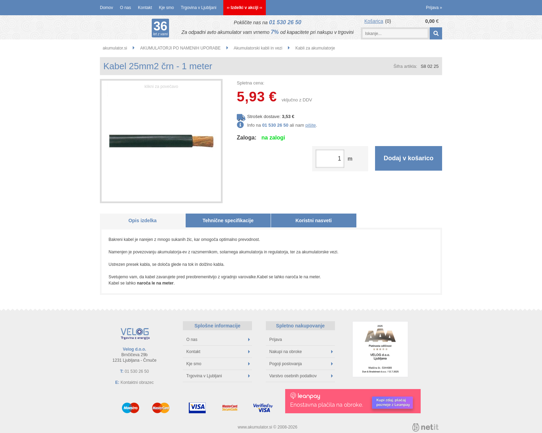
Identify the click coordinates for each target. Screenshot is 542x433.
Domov (106, 7)
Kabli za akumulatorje (315, 48)
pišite (310, 125)
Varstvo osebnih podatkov (301, 375)
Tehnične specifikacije (228, 220)
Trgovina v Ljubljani (198, 7)
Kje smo (166, 7)
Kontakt (145, 7)
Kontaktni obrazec (137, 382)
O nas (125, 7)
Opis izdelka (142, 220)
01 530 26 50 (285, 22)
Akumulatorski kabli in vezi (258, 48)
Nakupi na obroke (301, 351)
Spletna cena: (250, 82)
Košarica (373, 21)
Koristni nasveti (314, 220)
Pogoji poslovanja (301, 363)
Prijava (434, 8)
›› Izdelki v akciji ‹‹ (244, 7)
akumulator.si (115, 48)
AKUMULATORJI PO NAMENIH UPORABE (180, 48)
